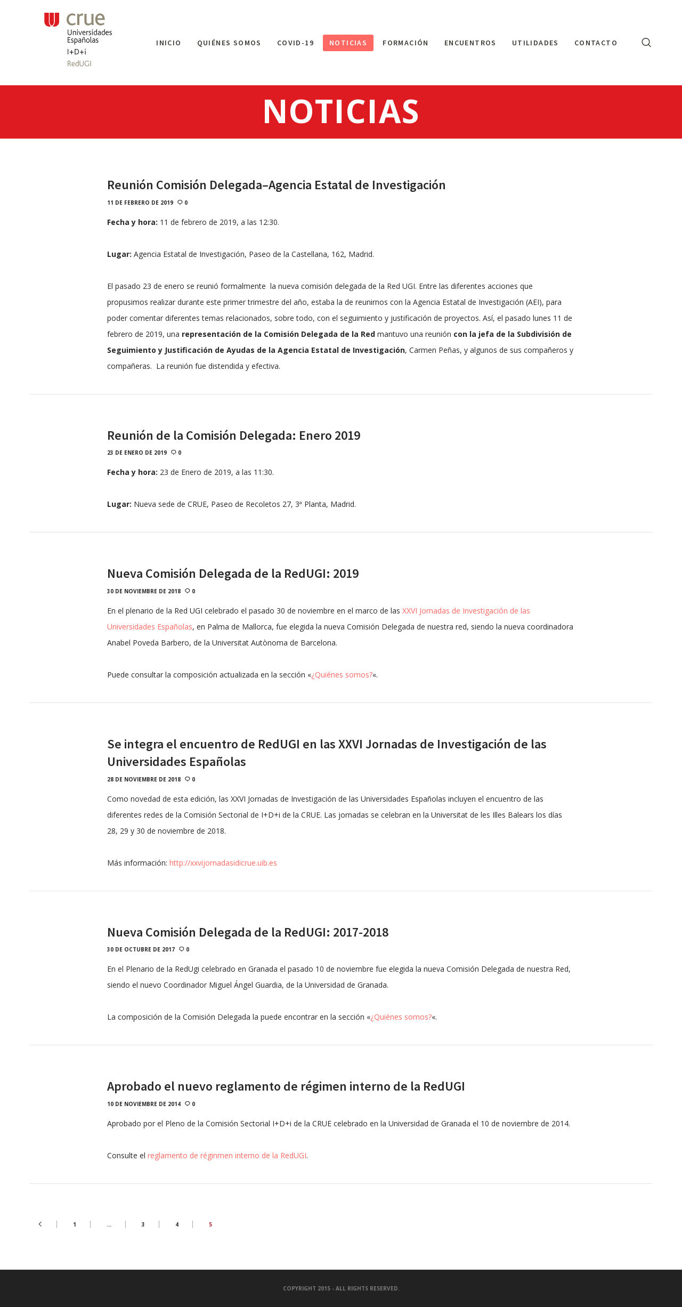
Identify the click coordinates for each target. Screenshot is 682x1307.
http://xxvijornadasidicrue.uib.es (223, 863)
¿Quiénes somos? (341, 674)
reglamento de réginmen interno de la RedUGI (227, 1155)
